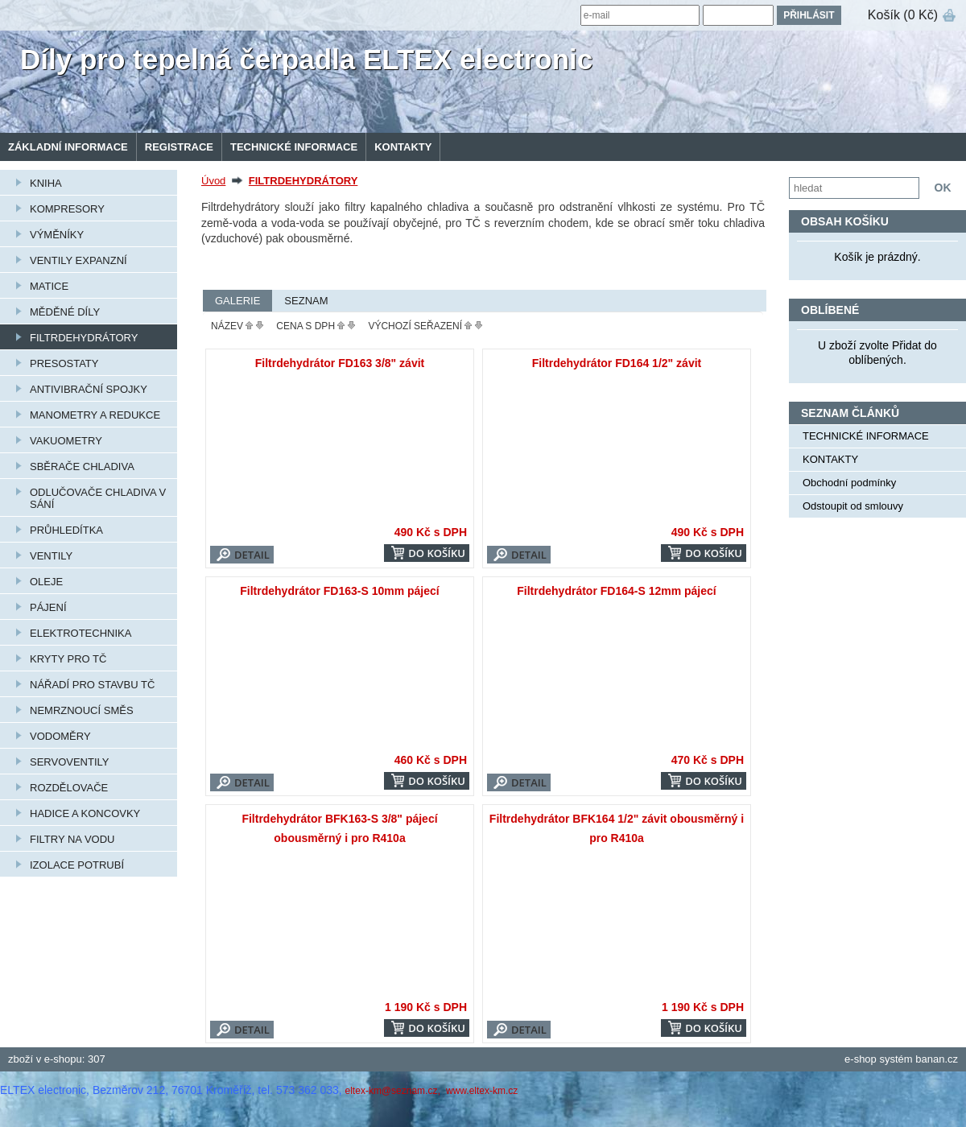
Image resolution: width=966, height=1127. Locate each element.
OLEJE (46, 582)
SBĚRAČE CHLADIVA (82, 466)
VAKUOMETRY (66, 441)
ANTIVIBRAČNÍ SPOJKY (88, 389)
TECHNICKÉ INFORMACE (293, 147)
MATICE (49, 286)
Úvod (213, 181)
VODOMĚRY (60, 736)
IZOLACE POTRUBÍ (77, 865)
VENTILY (51, 556)
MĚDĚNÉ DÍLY (65, 312)
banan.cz (936, 1059)
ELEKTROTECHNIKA (80, 633)
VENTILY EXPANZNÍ (78, 260)
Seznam (306, 301)
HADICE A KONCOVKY (85, 813)
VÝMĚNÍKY (57, 235)
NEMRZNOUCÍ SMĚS (82, 710)
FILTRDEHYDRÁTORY (84, 338)
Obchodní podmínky (849, 483)
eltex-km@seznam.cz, (394, 1090)
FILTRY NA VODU (72, 839)
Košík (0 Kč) (903, 15)
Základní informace (68, 147)
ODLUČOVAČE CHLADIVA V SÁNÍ (98, 498)
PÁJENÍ (48, 607)
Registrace (179, 147)
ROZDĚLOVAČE (69, 788)
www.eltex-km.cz (482, 1090)
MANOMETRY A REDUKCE (95, 415)
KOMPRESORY (67, 209)
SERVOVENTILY (69, 762)
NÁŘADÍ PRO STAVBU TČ (92, 685)
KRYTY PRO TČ (68, 659)
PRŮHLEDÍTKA (66, 530)
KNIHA (46, 183)
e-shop (860, 1059)
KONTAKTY (402, 147)
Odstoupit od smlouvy (853, 506)
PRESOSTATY (64, 363)
